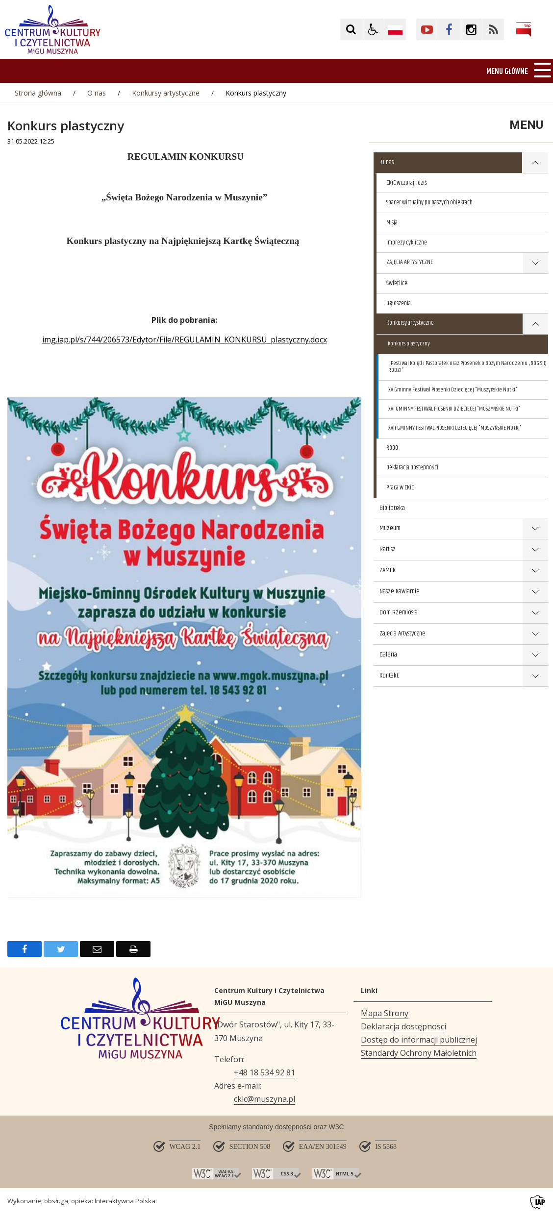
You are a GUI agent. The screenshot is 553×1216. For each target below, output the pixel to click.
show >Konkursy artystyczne (536, 324)
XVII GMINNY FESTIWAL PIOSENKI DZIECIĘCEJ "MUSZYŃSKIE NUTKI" (455, 428)
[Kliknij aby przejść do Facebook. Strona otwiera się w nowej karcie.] (449, 29)
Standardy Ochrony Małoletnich (419, 1052)
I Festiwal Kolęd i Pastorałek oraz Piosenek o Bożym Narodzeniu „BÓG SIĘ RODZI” (467, 367)
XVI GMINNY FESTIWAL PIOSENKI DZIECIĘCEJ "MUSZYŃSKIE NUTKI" (454, 408)
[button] (373, 29)
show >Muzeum (535, 528)
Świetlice (396, 283)
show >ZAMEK (535, 571)
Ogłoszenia (398, 303)
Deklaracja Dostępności (412, 467)
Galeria (388, 654)
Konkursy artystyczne (410, 323)
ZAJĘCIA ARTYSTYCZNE (409, 262)
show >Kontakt (535, 676)
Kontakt (389, 675)
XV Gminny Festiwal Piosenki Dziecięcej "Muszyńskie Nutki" (452, 389)
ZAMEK (387, 570)
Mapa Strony (384, 1013)
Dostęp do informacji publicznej (419, 1039)
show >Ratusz (535, 549)
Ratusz (387, 549)
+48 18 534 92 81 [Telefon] (264, 1072)
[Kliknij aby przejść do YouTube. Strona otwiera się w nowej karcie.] (427, 29)
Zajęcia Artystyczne (402, 633)
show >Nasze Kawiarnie (535, 592)
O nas (387, 162)
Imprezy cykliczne (406, 242)
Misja (392, 222)
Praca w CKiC (400, 487)
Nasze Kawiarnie (399, 591)
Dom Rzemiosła (398, 612)
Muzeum (390, 528)
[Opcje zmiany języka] (395, 29)
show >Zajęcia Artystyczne (535, 634)
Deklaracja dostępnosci (403, 1026)
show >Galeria (535, 655)
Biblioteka (392, 508)
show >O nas (535, 162)
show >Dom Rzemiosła (535, 613)
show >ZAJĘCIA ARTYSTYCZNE (536, 263)
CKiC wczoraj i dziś (406, 183)
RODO (392, 448)
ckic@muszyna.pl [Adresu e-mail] (264, 1099)
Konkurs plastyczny (409, 343)
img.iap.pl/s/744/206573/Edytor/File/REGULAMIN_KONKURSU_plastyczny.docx (184, 339)
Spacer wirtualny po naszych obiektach (429, 202)
